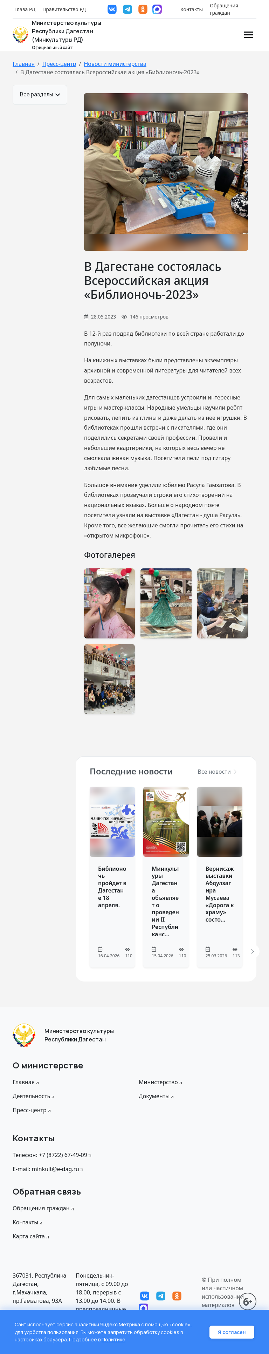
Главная (24, 64)
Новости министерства (115, 64)
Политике (113, 1339)
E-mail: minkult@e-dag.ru (48, 1169)
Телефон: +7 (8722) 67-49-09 (52, 1155)
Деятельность (34, 1096)
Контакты (191, 9)
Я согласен (232, 1332)
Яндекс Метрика (120, 1325)
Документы (157, 1096)
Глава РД (24, 9)
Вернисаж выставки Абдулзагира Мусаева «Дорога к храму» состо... (220, 894)
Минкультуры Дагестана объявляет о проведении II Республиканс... (165, 901)
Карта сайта (31, 1236)
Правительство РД (64, 9)
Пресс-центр (59, 64)
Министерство (161, 1082)
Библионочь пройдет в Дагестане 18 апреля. (112, 887)
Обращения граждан (224, 9)
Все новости (218, 771)
